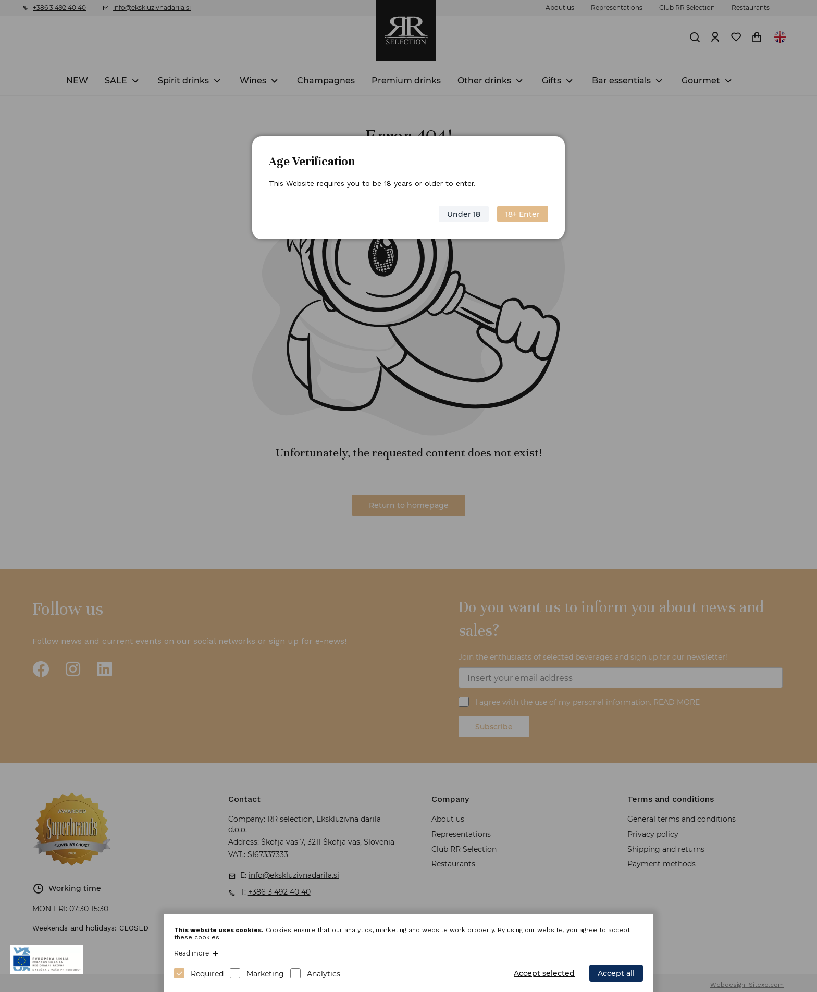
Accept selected (544, 973)
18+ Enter (522, 214)
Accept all (616, 973)
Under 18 (463, 214)
